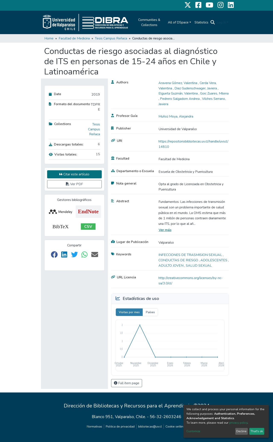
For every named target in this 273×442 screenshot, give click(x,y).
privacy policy (238, 423)
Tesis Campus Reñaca (111, 38)
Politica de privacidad (120, 427)
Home (49, 38)
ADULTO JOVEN (171, 265)
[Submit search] (212, 22)
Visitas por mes (129, 312)
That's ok (256, 431)
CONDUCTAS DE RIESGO (178, 260)
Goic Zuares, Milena (214, 93)
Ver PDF (74, 184)
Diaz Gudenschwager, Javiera (196, 88)
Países (150, 312)
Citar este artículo (74, 174)
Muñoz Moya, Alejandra (175, 116)
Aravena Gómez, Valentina (178, 83)
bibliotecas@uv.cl (150, 427)
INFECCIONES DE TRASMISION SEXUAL (190, 255)
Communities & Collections (149, 22)
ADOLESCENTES (214, 260)
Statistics (201, 22)
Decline (241, 431)
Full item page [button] (126, 383)
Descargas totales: (66, 144)
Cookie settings (176, 427)
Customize (193, 431)
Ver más (165, 230)
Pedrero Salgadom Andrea (180, 98)
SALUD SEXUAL (199, 265)
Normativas (94, 427)
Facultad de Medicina (74, 38)
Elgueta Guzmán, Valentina (178, 93)
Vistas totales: (63, 154)
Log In (221, 22)
